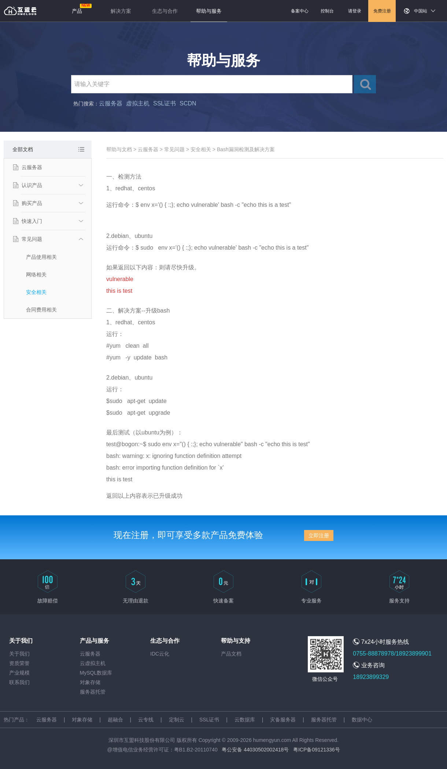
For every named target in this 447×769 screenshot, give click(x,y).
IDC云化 (159, 654)
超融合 (115, 720)
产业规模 (19, 673)
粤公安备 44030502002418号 (255, 750)
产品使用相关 (41, 257)
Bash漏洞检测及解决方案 (246, 149)
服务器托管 (93, 692)
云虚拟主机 (93, 663)
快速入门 (32, 221)
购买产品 (32, 203)
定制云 (176, 720)
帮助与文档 (119, 149)
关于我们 (19, 654)
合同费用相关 (41, 310)
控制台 (327, 11)
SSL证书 (164, 103)
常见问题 (32, 239)
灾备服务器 (283, 720)
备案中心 (300, 11)
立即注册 (319, 535)
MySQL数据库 (96, 673)
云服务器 (110, 103)
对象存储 (90, 682)
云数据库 (244, 720)
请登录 (354, 11)
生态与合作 (165, 11)
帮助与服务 (209, 11)
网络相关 (36, 274)
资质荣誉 (19, 663)
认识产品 (32, 185)
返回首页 (20, 11)
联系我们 (19, 682)
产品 (77, 11)
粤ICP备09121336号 (316, 750)
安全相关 (36, 292)
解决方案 (121, 11)
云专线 (146, 720)
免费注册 (382, 11)
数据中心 (362, 720)
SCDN (188, 103)
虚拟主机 (137, 103)
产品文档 (231, 654)
